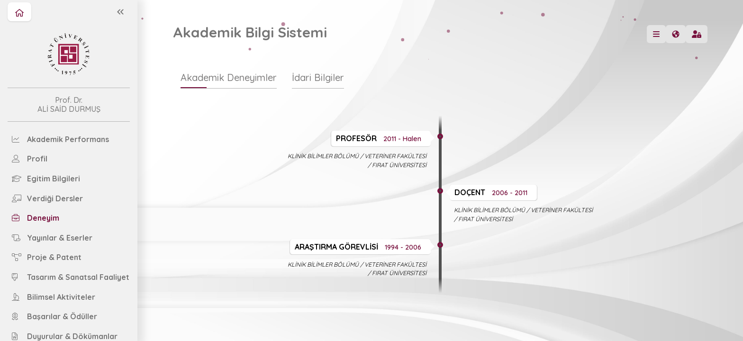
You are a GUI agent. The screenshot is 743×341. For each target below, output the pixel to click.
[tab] (228, 82)
